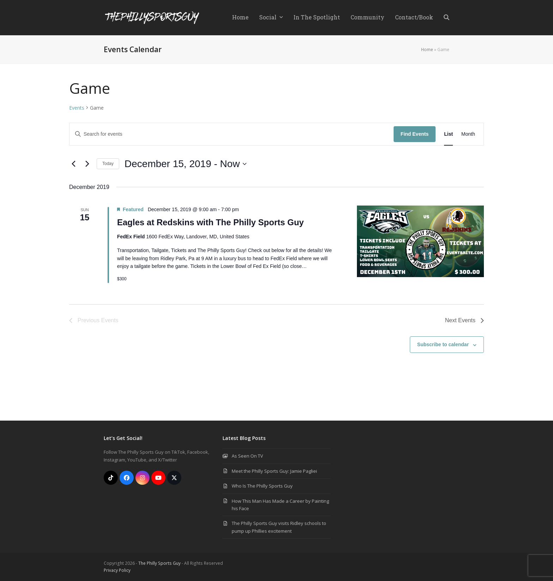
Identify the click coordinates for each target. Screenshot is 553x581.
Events (76, 107)
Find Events (415, 134)
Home (427, 50)
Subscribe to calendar (443, 344)
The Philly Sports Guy (159, 563)
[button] (446, 17)
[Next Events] (87, 164)
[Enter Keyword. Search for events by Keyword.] (231, 134)
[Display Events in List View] (448, 134)
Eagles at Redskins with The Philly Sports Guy (210, 222)
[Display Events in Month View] (468, 134)
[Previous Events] (73, 164)
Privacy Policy (117, 570)
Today (108, 163)
